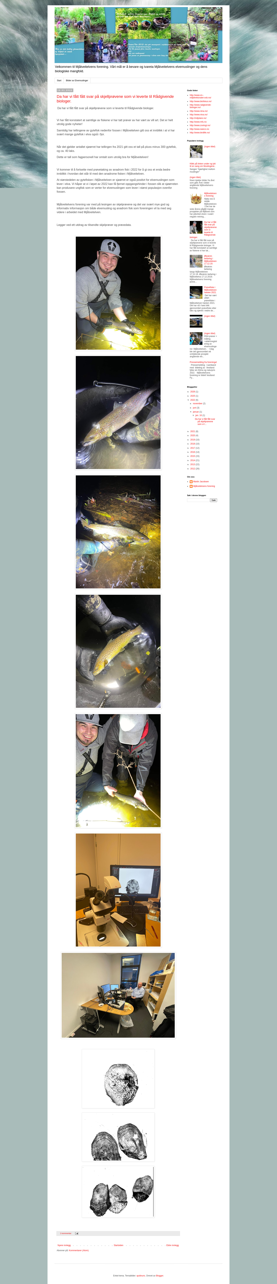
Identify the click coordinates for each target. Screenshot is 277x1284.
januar (196, 412)
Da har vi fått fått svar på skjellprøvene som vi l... (205, 421)
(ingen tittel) (209, 146)
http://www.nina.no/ (199, 111)
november (198, 403)
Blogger (159, 1275)
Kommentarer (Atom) (79, 1250)
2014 (193, 460)
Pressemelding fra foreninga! (203, 362)
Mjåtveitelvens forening (210, 194)
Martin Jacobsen (201, 481)
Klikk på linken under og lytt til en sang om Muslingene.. (203, 164)
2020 (193, 435)
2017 (193, 448)
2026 (193, 391)
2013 (193, 464)
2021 (193, 431)
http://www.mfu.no (198, 122)
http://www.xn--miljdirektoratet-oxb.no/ (200, 96)
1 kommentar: (66, 1233)
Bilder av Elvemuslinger (77, 80)
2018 (193, 444)
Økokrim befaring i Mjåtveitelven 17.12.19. (210, 260)
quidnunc (141, 1275)
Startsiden (118, 1245)
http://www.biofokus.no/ (200, 101)
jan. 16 (198, 415)
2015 (193, 456)
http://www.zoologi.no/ (200, 125)
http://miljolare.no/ (198, 118)
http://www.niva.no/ (199, 114)
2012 (193, 468)
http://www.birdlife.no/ (200, 132)
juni (195, 408)
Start (59, 80)
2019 (193, 439)
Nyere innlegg (64, 1245)
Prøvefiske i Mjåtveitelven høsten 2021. (210, 290)
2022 (193, 400)
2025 (193, 396)
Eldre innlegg (172, 1245)
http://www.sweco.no (199, 129)
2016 (193, 452)
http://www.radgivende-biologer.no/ (200, 106)
